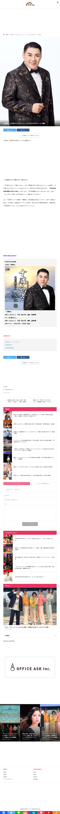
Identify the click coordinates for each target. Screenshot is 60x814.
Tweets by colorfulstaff (8, 641)
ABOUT (5, 774)
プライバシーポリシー (8, 779)
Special (34, 774)
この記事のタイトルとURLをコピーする (30, 135)
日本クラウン (11, 389)
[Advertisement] (30, 20)
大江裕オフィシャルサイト (12, 342)
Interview (35, 776)
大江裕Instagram (9, 348)
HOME (4, 772)
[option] (30, 723)
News (9, 124)
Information (35, 779)
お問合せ (5, 776)
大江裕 (6, 389)
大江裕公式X (8, 345)
